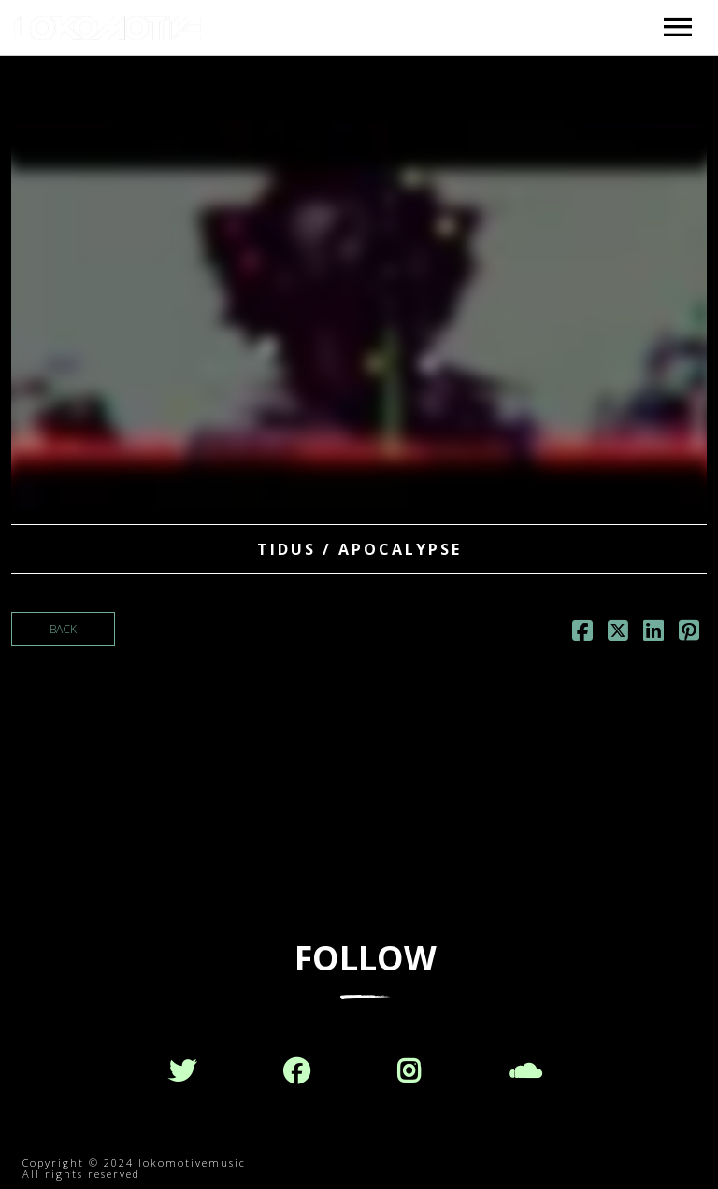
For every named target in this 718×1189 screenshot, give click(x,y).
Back (63, 629)
